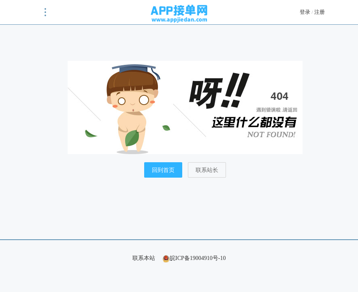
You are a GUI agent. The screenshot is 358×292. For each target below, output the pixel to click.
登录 (305, 12)
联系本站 (143, 258)
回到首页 (163, 170)
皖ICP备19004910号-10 (194, 258)
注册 (319, 12)
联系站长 (207, 170)
